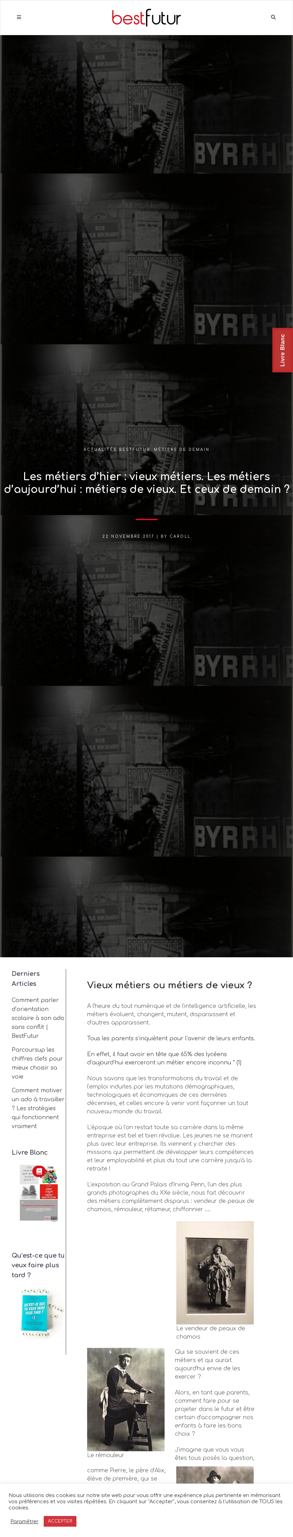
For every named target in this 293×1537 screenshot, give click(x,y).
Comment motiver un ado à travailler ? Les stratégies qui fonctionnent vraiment (38, 1108)
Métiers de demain (182, 450)
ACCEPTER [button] (60, 1521)
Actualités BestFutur (117, 450)
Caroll (180, 536)
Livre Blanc (282, 350)
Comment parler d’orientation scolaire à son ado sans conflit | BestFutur (38, 1018)
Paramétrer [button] (24, 1521)
